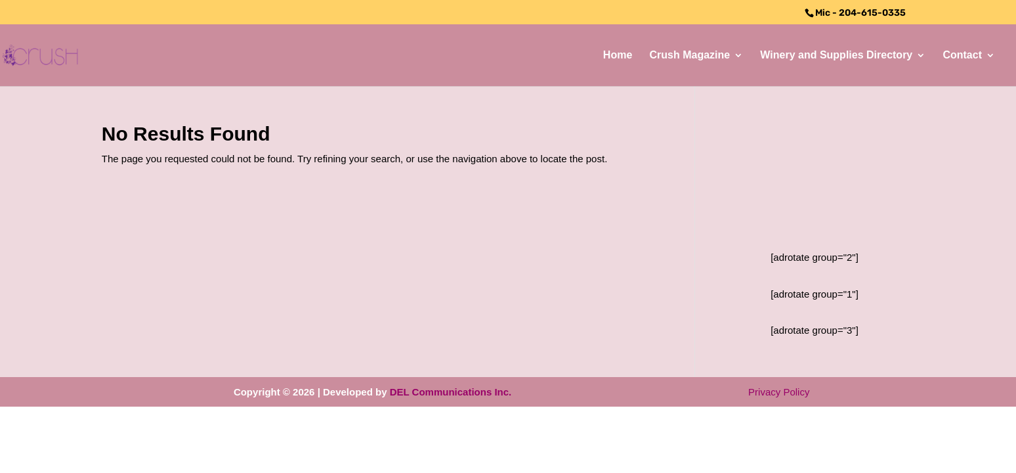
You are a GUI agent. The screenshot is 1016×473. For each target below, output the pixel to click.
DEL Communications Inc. (451, 391)
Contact (962, 55)
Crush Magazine (689, 55)
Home (617, 55)
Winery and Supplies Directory (836, 55)
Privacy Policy (778, 391)
